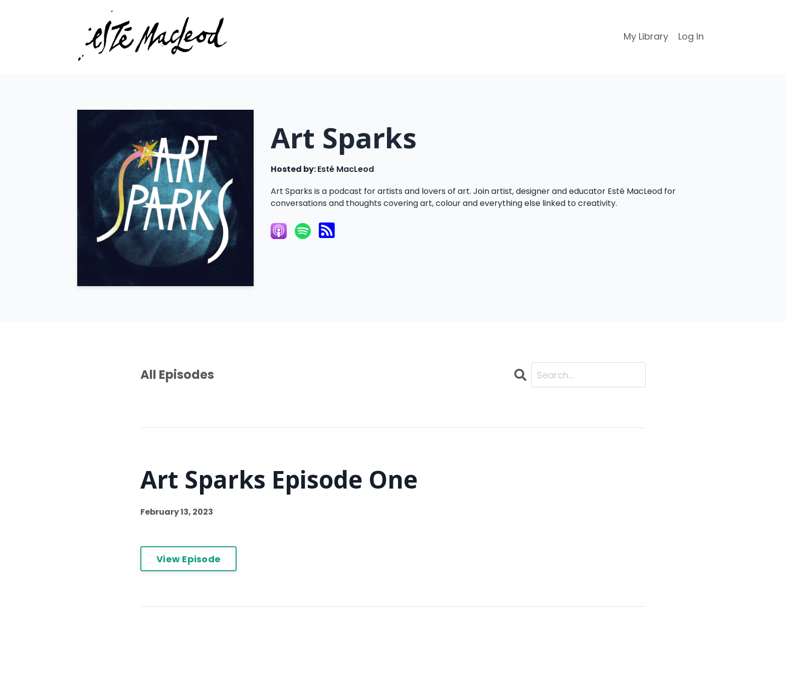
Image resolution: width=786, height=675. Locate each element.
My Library (646, 36)
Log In (691, 36)
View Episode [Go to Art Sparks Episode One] (188, 559)
